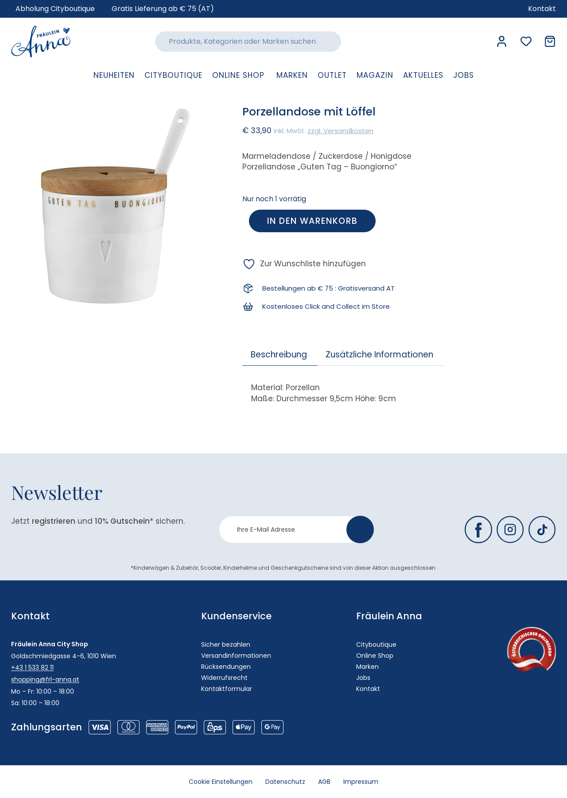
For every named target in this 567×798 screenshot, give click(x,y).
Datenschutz (285, 781)
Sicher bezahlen (225, 644)
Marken (367, 667)
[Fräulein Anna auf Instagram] (510, 529)
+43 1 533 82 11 (32, 667)
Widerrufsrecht (224, 678)
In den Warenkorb (312, 221)
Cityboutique (376, 644)
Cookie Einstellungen (220, 781)
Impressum (361, 781)
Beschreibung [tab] (279, 355)
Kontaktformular (226, 689)
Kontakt (368, 689)
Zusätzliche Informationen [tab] (379, 355)
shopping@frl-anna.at (45, 679)
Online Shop (374, 655)
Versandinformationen (236, 655)
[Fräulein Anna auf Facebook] (478, 529)
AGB (324, 781)
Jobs (363, 678)
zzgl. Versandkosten (340, 130)
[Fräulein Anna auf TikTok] (542, 529)
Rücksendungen (226, 667)
